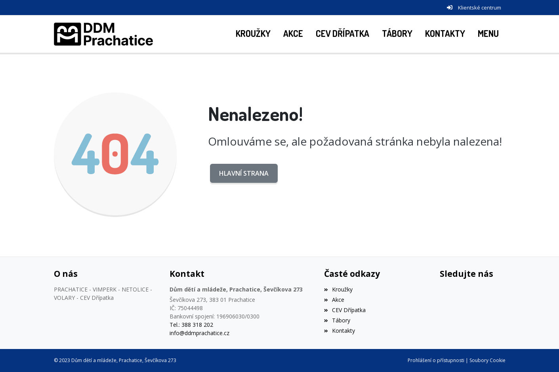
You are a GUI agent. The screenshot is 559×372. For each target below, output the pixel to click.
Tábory (337, 320)
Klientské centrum (479, 7)
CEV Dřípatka (345, 310)
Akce (334, 299)
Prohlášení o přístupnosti (436, 360)
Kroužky (338, 289)
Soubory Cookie (487, 360)
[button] (488, 34)
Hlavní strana (244, 173)
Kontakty (339, 330)
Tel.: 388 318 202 (191, 324)
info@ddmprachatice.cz (199, 333)
